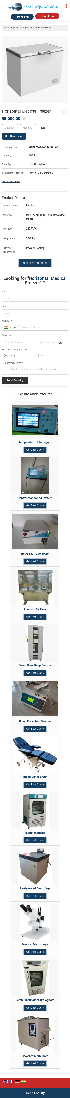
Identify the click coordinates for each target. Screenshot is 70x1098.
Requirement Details (12, 363)
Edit (43, 127)
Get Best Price (14, 136)
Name (5, 291)
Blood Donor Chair (35, 777)
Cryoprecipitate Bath (35, 1056)
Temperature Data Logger (35, 442)
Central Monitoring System (35, 498)
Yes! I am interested (35, 262)
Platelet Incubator (35, 832)
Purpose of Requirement (14, 349)
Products (17, 27)
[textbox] (28, 127)
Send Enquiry (35, 1093)
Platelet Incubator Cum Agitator (35, 1000)
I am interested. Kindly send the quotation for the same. (35, 370)
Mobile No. (7, 320)
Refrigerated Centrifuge (35, 888)
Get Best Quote (35, 449)
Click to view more (11, 181)
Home (7, 27)
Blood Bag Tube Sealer (34, 553)
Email (5, 306)
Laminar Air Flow (35, 609)
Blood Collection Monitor (35, 721)
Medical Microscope (35, 944)
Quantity (6, 335)
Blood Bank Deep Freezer (35, 665)
